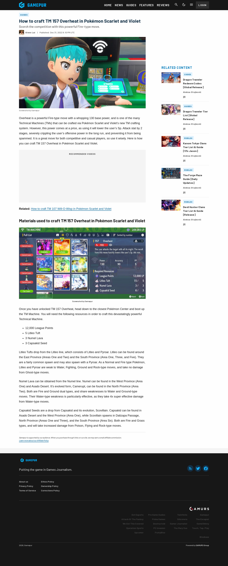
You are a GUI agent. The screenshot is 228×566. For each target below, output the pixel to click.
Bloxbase (204, 537)
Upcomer (138, 532)
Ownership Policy (49, 486)
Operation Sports (134, 528)
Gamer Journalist (178, 523)
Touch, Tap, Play (200, 528)
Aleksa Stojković (192, 92)
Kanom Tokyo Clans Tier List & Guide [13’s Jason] (194, 147)
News (119, 5)
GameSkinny (203, 523)
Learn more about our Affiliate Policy (34, 440)
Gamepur (204, 514)
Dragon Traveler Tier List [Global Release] (195, 115)
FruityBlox (160, 532)
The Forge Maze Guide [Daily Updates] (192, 179)
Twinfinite (182, 514)
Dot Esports (137, 514)
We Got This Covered (133, 523)
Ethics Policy (47, 481)
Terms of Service (27, 490)
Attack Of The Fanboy (132, 519)
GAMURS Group (202, 545)
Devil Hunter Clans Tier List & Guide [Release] (194, 210)
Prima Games (158, 519)
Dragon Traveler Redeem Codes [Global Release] (193, 83)
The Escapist (202, 519)
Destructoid (159, 523)
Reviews (163, 5)
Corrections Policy (50, 490)
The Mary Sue (180, 528)
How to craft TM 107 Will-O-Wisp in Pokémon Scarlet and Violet (71, 208)
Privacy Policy (26, 486)
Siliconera (182, 519)
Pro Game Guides (156, 514)
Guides (131, 5)
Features (146, 5)
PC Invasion (159, 528)
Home (108, 5)
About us (23, 481)
